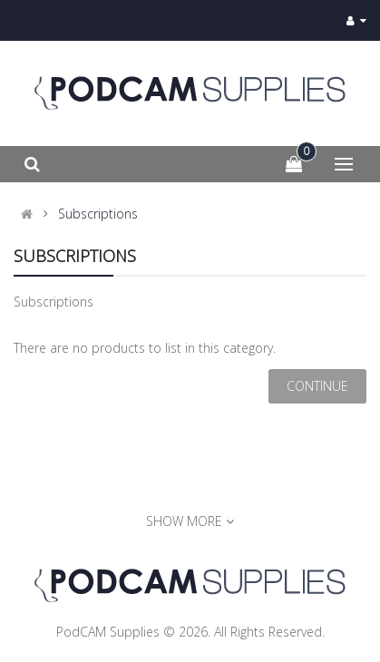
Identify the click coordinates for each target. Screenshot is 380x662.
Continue (317, 385)
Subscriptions (98, 214)
